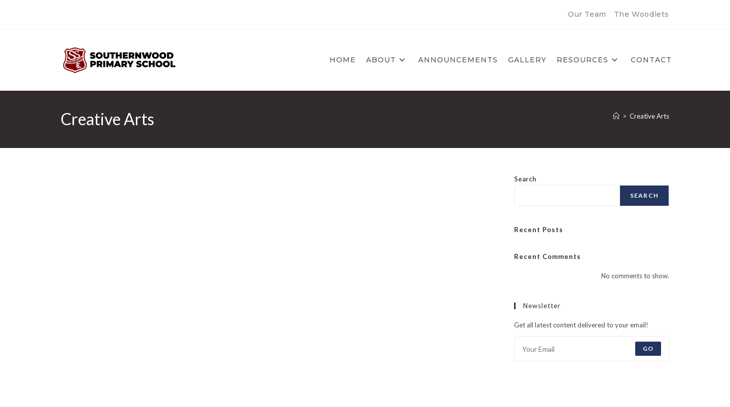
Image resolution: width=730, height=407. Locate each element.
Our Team (587, 14)
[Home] (616, 116)
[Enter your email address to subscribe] (591, 348)
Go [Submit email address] (648, 348)
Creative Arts (649, 116)
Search (525, 179)
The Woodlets (641, 14)
